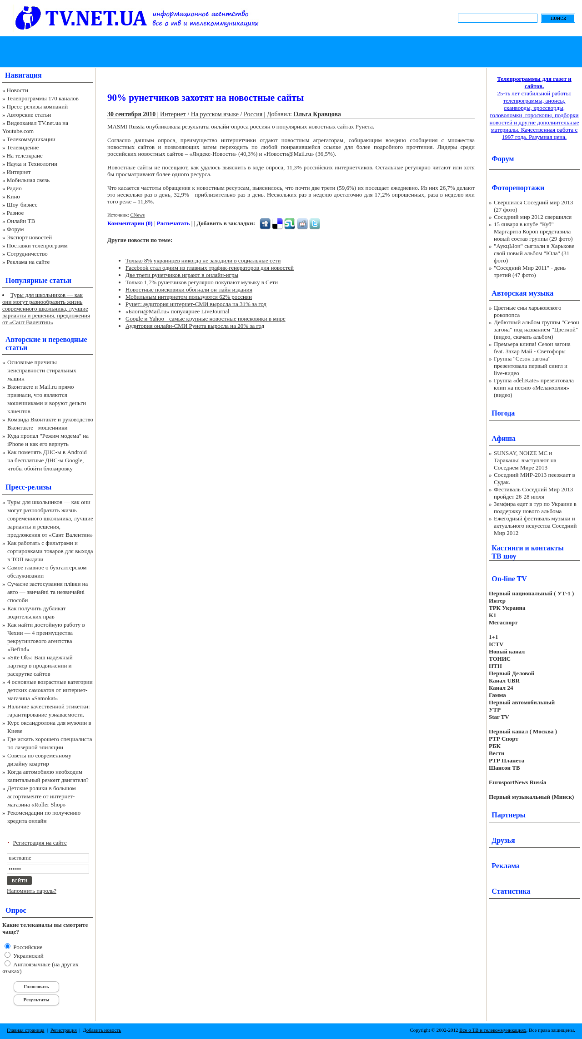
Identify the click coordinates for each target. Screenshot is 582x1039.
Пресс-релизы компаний (37, 106)
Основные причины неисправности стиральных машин (41, 370)
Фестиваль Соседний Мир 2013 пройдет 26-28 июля (533, 493)
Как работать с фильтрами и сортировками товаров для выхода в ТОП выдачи (50, 551)
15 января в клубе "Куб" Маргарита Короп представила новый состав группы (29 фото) (533, 231)
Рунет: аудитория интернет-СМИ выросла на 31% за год (195, 304)
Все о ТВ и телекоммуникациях (492, 1030)
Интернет (19, 171)
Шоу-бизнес (22, 204)
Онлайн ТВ (21, 221)
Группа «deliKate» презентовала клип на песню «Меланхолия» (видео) (534, 387)
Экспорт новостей (29, 237)
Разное (15, 212)
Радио (14, 188)
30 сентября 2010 (131, 114)
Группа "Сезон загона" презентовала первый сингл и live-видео (530, 365)
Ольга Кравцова (317, 114)
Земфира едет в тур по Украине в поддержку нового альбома (535, 507)
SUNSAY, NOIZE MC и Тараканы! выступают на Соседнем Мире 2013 (525, 460)
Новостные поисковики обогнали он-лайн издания (188, 289)
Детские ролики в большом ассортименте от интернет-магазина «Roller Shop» (41, 796)
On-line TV (509, 579)
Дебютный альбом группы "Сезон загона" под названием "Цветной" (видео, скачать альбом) (536, 329)
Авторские (22, 339)
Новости (17, 90)
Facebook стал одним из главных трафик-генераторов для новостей (209, 267)
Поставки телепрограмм (37, 245)
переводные (67, 339)
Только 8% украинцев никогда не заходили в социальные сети (203, 260)
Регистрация (63, 1030)
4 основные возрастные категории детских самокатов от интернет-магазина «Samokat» (50, 690)
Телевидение (23, 147)
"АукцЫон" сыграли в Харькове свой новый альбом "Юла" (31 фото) (534, 253)
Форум (15, 229)
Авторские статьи (29, 114)
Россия (253, 114)
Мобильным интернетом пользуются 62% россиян (188, 296)
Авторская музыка (522, 293)
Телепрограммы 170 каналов (43, 98)
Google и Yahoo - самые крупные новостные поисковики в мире (205, 318)
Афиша (504, 438)
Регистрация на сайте (40, 842)
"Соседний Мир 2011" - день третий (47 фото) (530, 271)
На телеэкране (25, 155)
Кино (13, 196)
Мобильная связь (28, 180)
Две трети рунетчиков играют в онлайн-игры (181, 275)
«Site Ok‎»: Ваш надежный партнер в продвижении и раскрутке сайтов (40, 665)
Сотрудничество (27, 253)
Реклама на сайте (28, 261)
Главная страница (25, 1030)
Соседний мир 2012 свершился (533, 216)
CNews (137, 215)
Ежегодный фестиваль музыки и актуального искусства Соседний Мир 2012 (535, 525)
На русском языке (215, 114)
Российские (27, 947)
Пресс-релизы (28, 487)
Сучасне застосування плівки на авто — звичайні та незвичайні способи (47, 592)
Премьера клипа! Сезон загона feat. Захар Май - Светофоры (532, 348)
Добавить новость (102, 1030)
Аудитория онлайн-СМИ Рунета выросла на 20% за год (194, 325)
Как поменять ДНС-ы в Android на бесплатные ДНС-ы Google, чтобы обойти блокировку (47, 460)
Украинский (28, 955)
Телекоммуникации (31, 139)
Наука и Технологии (32, 163)
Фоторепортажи (518, 188)
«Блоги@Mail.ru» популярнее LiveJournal (177, 311)
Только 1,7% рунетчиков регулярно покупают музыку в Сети (201, 282)
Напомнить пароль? (31, 890)
